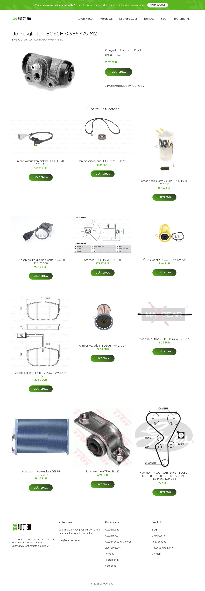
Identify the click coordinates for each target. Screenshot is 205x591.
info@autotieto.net (69, 542)
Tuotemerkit (182, 19)
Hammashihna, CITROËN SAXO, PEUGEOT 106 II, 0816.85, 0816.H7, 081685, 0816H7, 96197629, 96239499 (164, 478)
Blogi (163, 19)
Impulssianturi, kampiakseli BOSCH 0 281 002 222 (41, 164)
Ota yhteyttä (158, 537)
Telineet (149, 19)
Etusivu (16, 41)
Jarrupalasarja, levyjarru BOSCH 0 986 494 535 (40, 376)
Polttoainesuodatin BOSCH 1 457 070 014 (102, 347)
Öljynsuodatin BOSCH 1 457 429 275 (164, 261)
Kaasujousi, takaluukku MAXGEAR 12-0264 (164, 340)
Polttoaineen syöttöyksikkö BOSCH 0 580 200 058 (164, 184)
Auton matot (85, 19)
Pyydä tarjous (157, 5)
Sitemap (156, 555)
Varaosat (106, 19)
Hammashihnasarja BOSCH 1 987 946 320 (102, 162)
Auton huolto (112, 531)
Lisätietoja (119, 73)
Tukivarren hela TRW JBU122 (102, 473)
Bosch (137, 51)
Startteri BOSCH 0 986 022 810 (102, 261)
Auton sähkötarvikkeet (118, 543)
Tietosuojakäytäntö (162, 549)
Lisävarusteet (128, 19)
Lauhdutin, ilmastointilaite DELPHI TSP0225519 (40, 475)
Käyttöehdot (158, 543)
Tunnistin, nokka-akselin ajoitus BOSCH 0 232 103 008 (40, 263)
